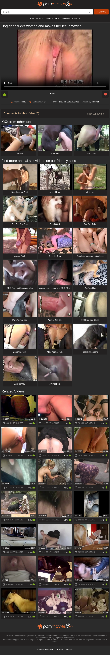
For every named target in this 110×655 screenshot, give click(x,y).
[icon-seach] (90, 11)
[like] (4, 94)
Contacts (69, 649)
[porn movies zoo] (55, 3)
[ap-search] (47, 11)
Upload (101, 12)
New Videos (52, 18)
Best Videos (37, 18)
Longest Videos (71, 18)
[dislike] (105, 94)
